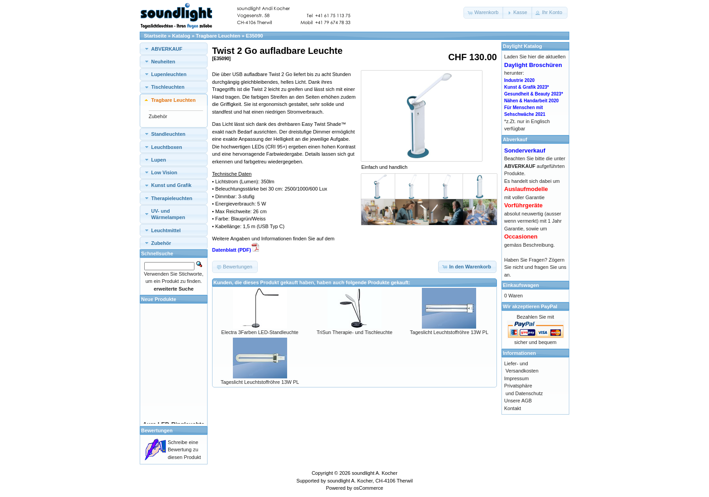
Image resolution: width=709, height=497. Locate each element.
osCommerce (368, 488)
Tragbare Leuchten (218, 35)
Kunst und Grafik (171, 185)
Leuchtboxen (166, 147)
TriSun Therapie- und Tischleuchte (354, 332)
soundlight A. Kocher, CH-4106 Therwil (370, 480)
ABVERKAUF (166, 49)
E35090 (254, 35)
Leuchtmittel (165, 230)
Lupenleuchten (168, 74)
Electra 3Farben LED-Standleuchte (259, 332)
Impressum (516, 378)
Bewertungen (157, 430)
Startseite (155, 35)
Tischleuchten (167, 87)
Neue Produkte (158, 299)
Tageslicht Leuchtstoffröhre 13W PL (449, 332)
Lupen (158, 159)
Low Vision (164, 172)
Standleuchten (168, 134)
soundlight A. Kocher (374, 473)
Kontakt (512, 408)
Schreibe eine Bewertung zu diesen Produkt (184, 450)
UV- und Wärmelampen (168, 214)
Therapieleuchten (171, 198)
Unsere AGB (518, 400)
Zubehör (158, 116)
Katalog (181, 35)
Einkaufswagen (521, 285)
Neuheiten (163, 61)
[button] (483, 13)
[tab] (174, 49)
